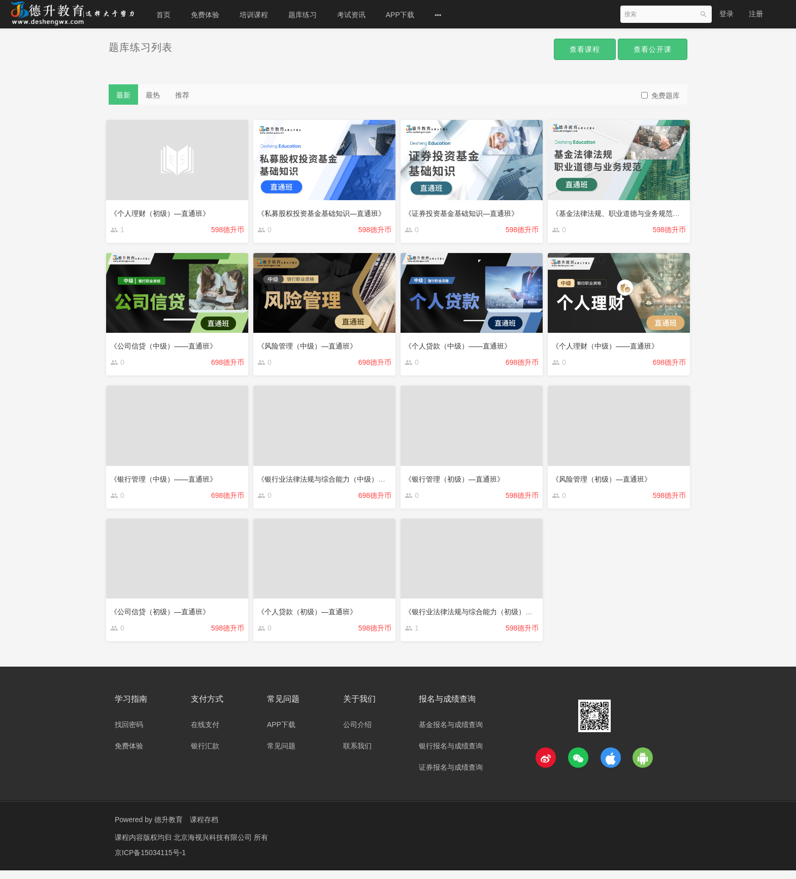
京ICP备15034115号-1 (150, 861)
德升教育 (168, 828)
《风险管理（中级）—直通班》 (309, 345)
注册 (756, 14)
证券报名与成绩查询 (451, 776)
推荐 (182, 95)
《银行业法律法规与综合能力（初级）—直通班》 (485, 616)
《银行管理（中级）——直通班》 (166, 481)
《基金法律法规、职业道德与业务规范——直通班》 (636, 210)
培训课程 (254, 15)
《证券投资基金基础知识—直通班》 (464, 210)
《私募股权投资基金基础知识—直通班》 (324, 210)
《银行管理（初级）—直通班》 (457, 481)
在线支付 (205, 733)
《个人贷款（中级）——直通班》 (460, 345)
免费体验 (205, 15)
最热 (153, 95)
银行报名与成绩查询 (451, 754)
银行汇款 (205, 754)
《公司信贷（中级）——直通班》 (166, 345)
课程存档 (204, 828)
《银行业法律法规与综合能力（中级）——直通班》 (341, 481)
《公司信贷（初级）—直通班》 (162, 616)
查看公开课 (650, 50)
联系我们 (357, 754)
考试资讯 (351, 15)
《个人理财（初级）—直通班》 (162, 210)
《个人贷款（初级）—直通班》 (309, 616)
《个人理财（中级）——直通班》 (607, 345)
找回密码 (129, 733)
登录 (726, 14)
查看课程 (576, 50)
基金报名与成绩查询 (451, 733)
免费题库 (660, 95)
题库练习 (302, 15)
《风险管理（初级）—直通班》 (604, 481)
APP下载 (400, 15)
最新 (123, 95)
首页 (163, 15)
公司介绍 (357, 733)
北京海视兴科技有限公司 (214, 846)
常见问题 (281, 754)
